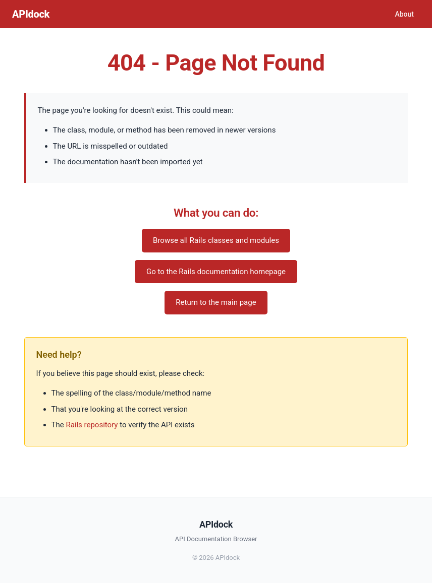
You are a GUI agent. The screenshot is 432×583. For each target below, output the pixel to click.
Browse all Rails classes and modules (216, 240)
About (404, 14)
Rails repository (92, 424)
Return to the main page (216, 302)
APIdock (30, 14)
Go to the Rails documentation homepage (216, 271)
